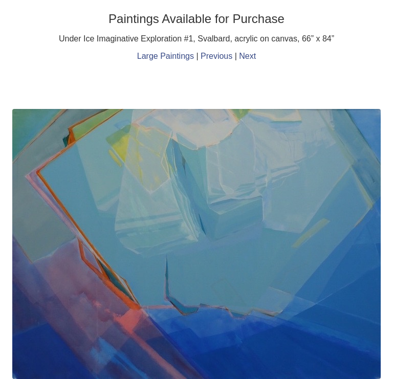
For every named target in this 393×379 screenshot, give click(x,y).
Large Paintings (165, 56)
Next (247, 56)
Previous (216, 56)
